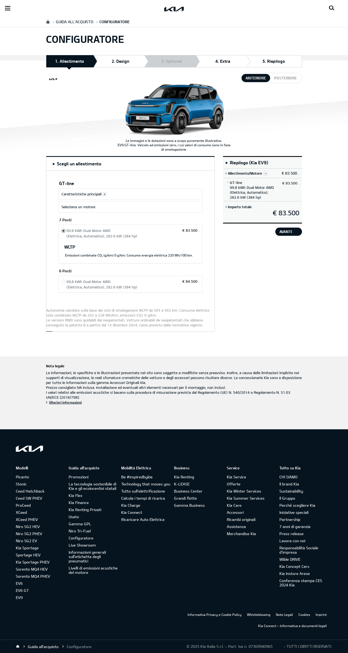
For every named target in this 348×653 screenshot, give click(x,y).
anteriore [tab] (256, 78)
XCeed (21, 512)
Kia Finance (79, 502)
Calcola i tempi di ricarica (143, 498)
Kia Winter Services (244, 491)
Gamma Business (189, 505)
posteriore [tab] (285, 78)
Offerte (233, 484)
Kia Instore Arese (294, 573)
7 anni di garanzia (294, 526)
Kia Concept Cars (294, 566)
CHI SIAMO (288, 477)
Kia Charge (130, 505)
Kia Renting (184, 477)
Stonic (21, 484)
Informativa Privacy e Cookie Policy (215, 614)
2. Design (120, 61)
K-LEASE (182, 484)
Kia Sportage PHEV (33, 562)
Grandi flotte (185, 498)
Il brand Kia (289, 484)
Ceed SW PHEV (29, 498)
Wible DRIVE (289, 559)
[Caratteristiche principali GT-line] (130, 194)
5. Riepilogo (273, 61)
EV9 (19, 597)
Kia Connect (131, 512)
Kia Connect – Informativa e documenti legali (292, 626)
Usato (74, 516)
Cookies (304, 614)
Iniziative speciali (294, 512)
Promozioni (78, 477)
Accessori (235, 512)
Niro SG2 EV (26, 540)
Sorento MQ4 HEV (32, 569)
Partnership (289, 519)
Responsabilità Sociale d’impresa (298, 549)
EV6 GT (22, 590)
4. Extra (222, 61)
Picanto (22, 477)
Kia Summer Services (245, 498)
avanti (285, 231)
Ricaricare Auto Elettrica (142, 519)
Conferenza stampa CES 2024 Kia (300, 582)
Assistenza (236, 526)
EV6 (19, 583)
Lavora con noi (292, 540)
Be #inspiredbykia (136, 477)
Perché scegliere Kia (297, 505)
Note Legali (284, 614)
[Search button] (331, 8)
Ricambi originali (241, 519)
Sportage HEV (28, 555)
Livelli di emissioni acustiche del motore (93, 570)
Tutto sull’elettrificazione (143, 491)
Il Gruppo (287, 498)
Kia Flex (75, 495)
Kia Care (234, 505)
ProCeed (23, 505)
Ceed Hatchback (30, 491)
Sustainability (291, 491)
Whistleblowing (258, 614)
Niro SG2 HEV (28, 526)
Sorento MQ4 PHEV (33, 576)
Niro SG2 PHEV (29, 533)
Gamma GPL (80, 523)
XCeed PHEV (27, 519)
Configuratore (81, 538)
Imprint (321, 614)
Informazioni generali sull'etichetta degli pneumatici (87, 556)
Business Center (188, 491)
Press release (291, 533)
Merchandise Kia (241, 533)
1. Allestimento (69, 63)
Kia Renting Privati (85, 509)
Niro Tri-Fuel (80, 531)
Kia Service (236, 477)
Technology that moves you (145, 484)
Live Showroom (82, 545)
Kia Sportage (27, 547)
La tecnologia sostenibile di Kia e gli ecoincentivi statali (92, 486)
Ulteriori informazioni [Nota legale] (65, 402)
